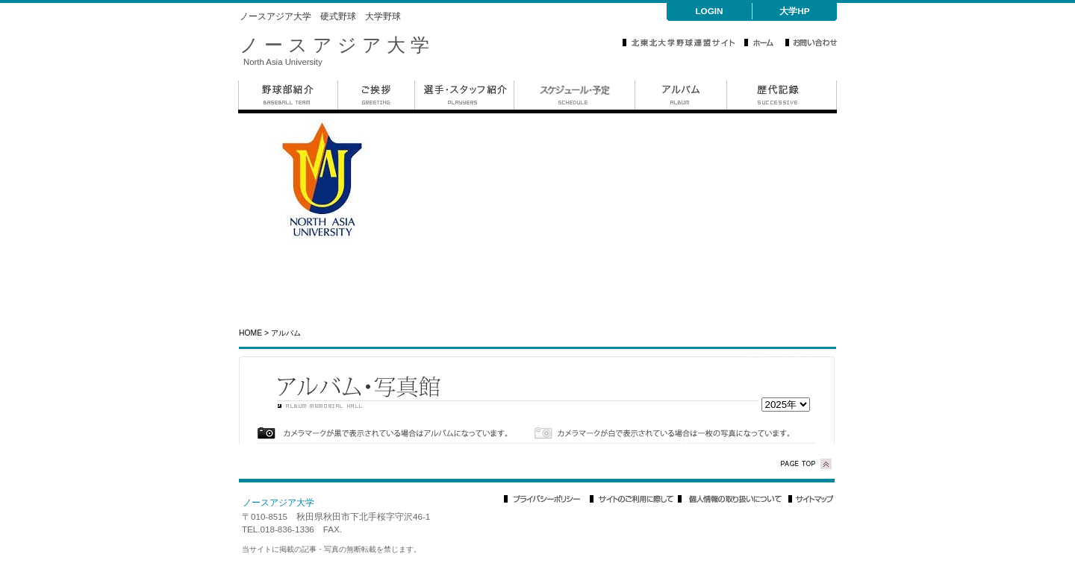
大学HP (794, 11)
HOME (250, 333)
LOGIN (709, 11)
